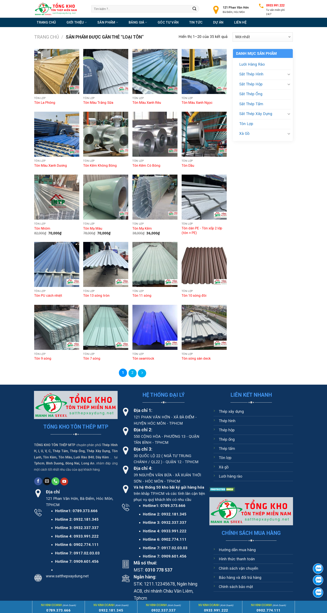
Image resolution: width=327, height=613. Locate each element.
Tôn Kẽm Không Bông (100, 166)
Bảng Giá (138, 22)
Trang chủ (46, 22)
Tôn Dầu (188, 166)
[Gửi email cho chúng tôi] (47, 481)
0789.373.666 (85, 511)
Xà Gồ (244, 133)
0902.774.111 (86, 544)
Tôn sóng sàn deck (196, 358)
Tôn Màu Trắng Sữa (98, 103)
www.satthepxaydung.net (67, 576)
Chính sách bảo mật (236, 586)
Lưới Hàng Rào (252, 64)
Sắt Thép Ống (250, 94)
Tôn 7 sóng (91, 358)
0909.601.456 (86, 561)
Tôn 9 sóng (42, 358)
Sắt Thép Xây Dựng (255, 113)
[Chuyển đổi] (289, 74)
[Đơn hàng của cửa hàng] (263, 37)
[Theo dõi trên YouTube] (64, 481)
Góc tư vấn (168, 22)
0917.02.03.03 (87, 553)
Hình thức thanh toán (237, 559)
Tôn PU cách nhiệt (48, 296)
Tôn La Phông (44, 103)
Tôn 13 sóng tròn (96, 296)
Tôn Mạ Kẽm (142, 228)
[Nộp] (194, 9)
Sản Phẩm (107, 22)
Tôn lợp (225, 457)
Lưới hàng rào (230, 476)
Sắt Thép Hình (251, 74)
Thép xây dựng (231, 411)
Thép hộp (227, 430)
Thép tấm (227, 448)
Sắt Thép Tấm (251, 104)
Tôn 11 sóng (141, 296)
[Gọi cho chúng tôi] (55, 481)
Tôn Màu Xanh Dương (50, 166)
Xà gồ (224, 467)
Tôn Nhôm (42, 228)
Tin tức (195, 22)
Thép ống (227, 439)
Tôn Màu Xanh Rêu (146, 103)
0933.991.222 (86, 536)
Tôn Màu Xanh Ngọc (197, 103)
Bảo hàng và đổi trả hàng (240, 577)
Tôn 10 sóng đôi (194, 296)
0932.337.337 (86, 527)
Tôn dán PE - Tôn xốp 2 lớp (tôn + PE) (202, 230)
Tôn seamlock (143, 358)
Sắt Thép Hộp (251, 84)
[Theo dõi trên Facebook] (38, 481)
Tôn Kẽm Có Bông (146, 166)
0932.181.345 (86, 519)
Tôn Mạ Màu (92, 228)
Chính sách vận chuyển (238, 568)
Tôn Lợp (246, 123)
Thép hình (227, 420)
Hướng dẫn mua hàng (237, 549)
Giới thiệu (77, 22)
